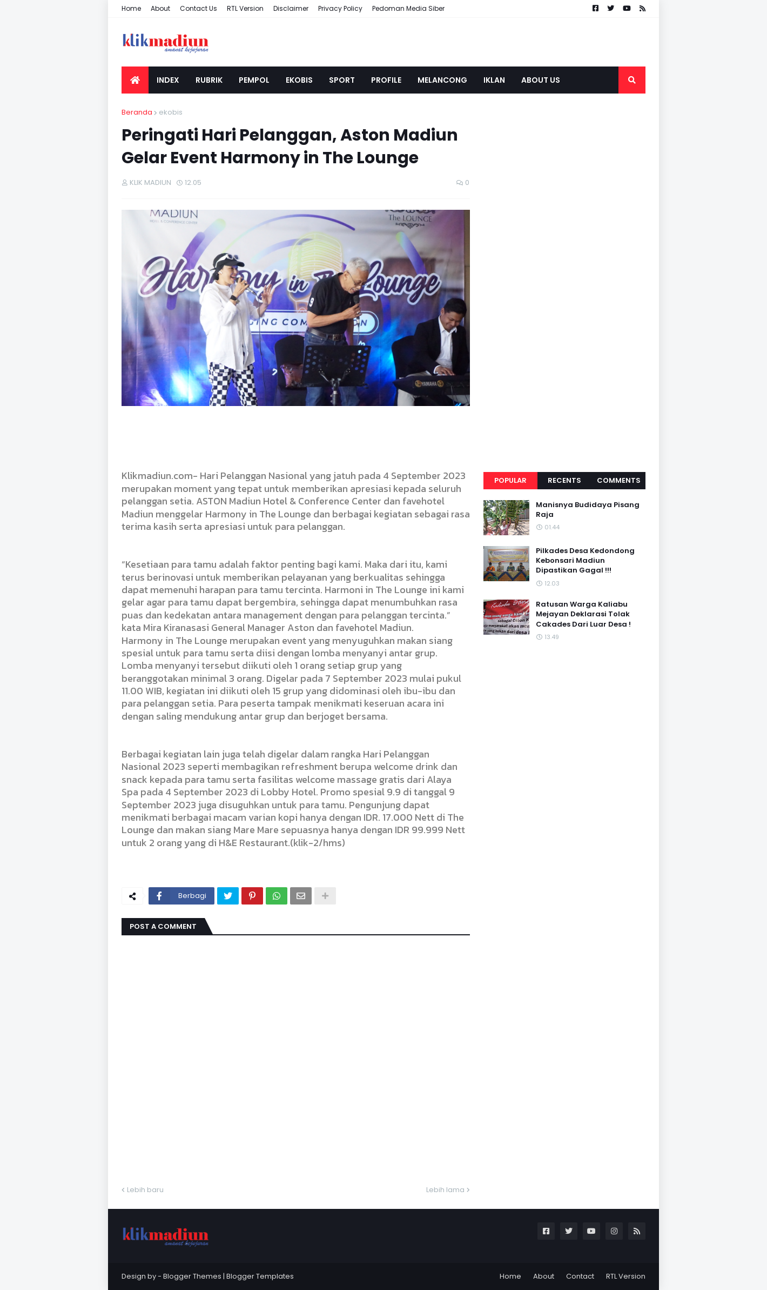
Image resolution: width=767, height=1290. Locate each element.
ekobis (171, 112)
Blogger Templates (260, 1276)
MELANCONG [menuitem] (442, 80)
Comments (619, 480)
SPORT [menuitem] (342, 80)
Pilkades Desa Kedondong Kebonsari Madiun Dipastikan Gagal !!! (585, 560)
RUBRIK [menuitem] (209, 80)
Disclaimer (290, 8)
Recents (564, 480)
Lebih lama (445, 1190)
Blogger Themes (192, 1276)
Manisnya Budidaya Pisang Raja (588, 510)
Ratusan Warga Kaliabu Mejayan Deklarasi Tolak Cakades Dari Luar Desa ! (583, 614)
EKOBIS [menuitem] (299, 80)
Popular (510, 480)
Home (131, 8)
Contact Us (198, 8)
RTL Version (245, 8)
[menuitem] (135, 80)
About (160, 8)
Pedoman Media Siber (408, 8)
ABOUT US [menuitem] (540, 80)
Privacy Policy (340, 8)
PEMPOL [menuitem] (254, 80)
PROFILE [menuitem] (386, 80)
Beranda (137, 112)
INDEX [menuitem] (168, 80)
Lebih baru (145, 1190)
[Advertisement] (564, 269)
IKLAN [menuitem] (494, 80)
